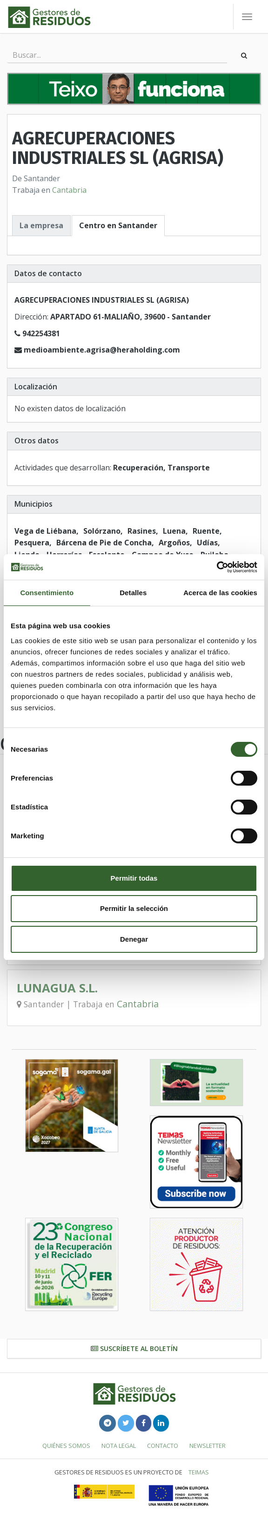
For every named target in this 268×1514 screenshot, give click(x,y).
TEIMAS (198, 1472)
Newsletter (207, 1445)
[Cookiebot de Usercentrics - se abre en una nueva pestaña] (216, 567)
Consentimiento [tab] (47, 593)
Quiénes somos (66, 1445)
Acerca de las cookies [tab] (220, 593)
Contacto (162, 1445)
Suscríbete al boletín (134, 1348)
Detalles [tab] (133, 593)
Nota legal (118, 1445)
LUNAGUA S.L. (57, 988)
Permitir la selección (134, 908)
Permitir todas (134, 878)
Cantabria (69, 190)
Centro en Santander (118, 225)
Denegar (134, 939)
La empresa (41, 225)
